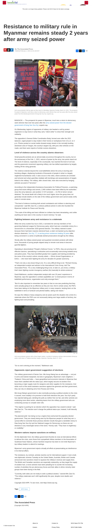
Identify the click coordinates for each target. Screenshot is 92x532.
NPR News (24, 489)
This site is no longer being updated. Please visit (36, 9)
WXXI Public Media (76, 527)
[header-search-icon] (86, 2)
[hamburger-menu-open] (4, 2)
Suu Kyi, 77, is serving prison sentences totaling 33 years (49, 233)
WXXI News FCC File (77, 523)
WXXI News (53, 9)
